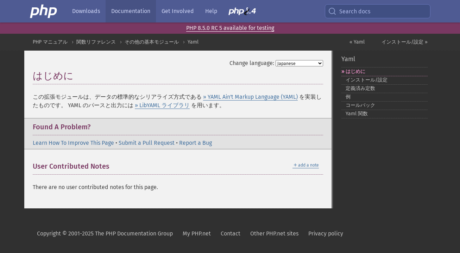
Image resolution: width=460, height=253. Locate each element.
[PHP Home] (44, 11)
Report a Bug (195, 143)
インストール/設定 (366, 80)
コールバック (360, 105)
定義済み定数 (360, 88)
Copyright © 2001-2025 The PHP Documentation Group (105, 233)
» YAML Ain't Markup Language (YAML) (250, 96)
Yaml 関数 (357, 114)
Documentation (130, 11)
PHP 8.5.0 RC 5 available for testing (230, 28)
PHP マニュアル (50, 42)
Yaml (193, 42)
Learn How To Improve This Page (73, 143)
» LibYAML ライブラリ (162, 105)
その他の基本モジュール (152, 42)
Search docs (349, 11)
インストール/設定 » (405, 42)
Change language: (251, 63)
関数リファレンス (96, 42)
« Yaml (357, 42)
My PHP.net (197, 233)
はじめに (355, 71)
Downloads (86, 11)
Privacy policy (325, 233)
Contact (230, 233)
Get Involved (178, 11)
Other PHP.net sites (274, 233)
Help (211, 11)
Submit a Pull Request (147, 143)
